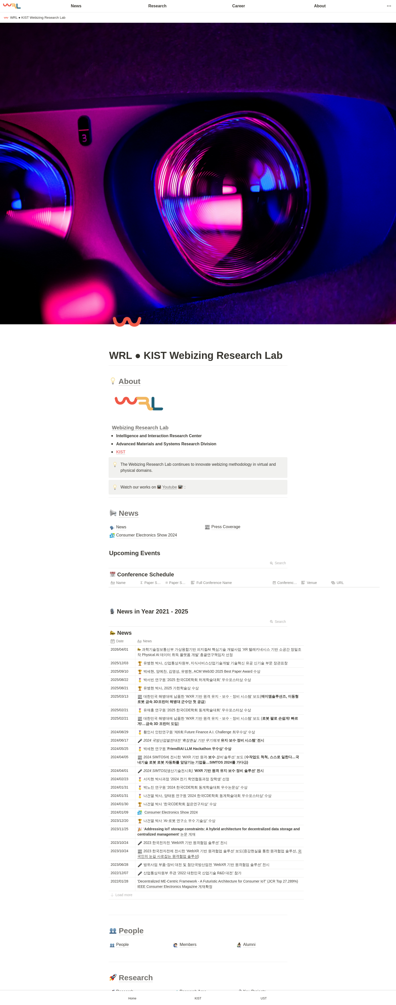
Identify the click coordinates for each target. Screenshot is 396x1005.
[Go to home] (12, 6)
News (76, 6)
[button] (388, 6)
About (320, 6)
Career (238, 6)
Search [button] (278, 563)
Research (157, 6)
